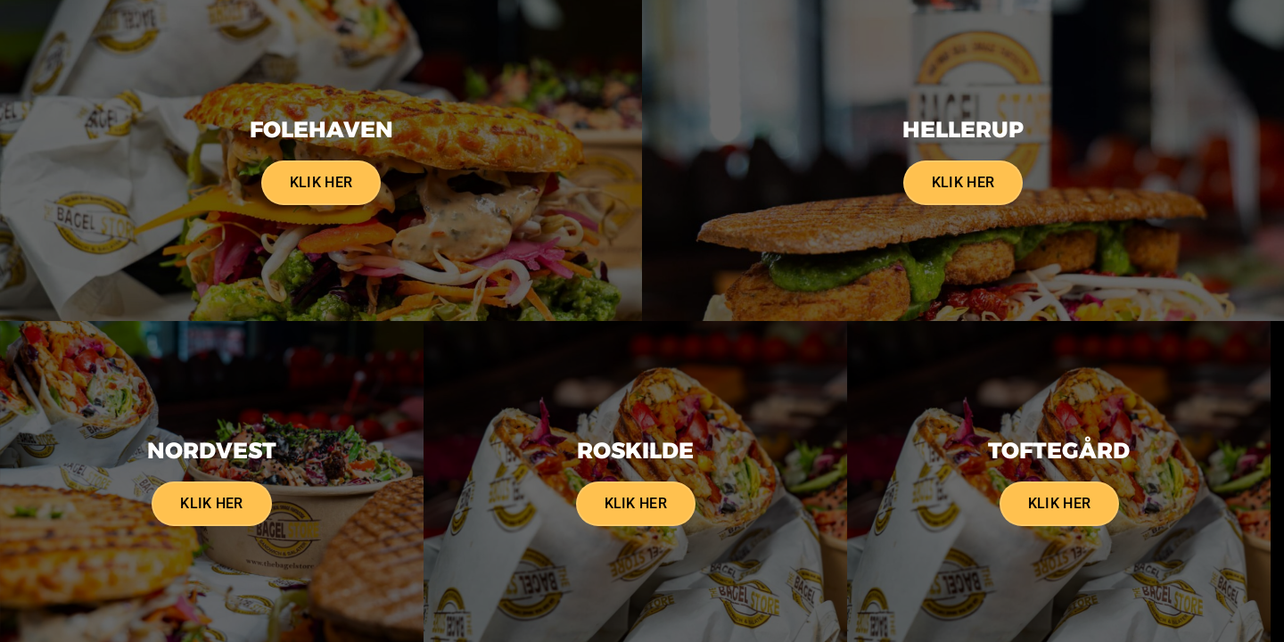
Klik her (321, 182)
